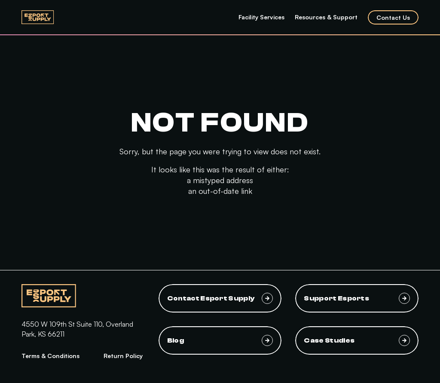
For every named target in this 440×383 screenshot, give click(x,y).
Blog (220, 340)
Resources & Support (326, 17)
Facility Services (261, 17)
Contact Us (393, 17)
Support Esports (357, 298)
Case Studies (357, 340)
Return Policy (123, 355)
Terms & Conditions (50, 355)
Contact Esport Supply (220, 298)
